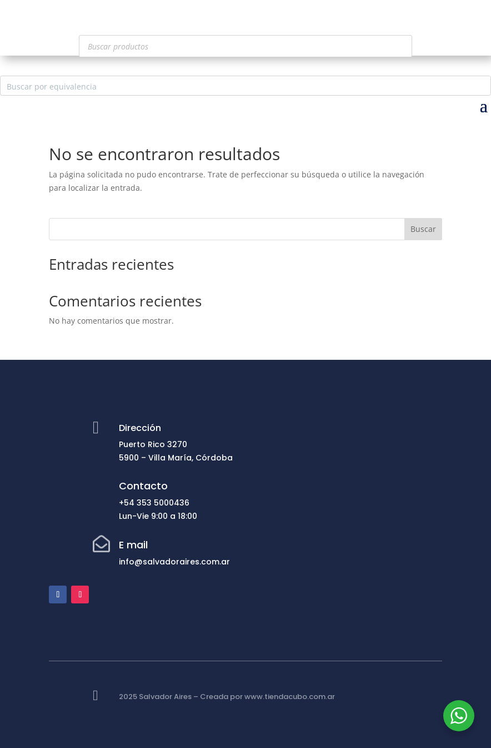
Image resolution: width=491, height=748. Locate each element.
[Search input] (237, 86)
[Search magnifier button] (481, 85)
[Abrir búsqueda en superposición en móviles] (245, 46)
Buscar (423, 229)
